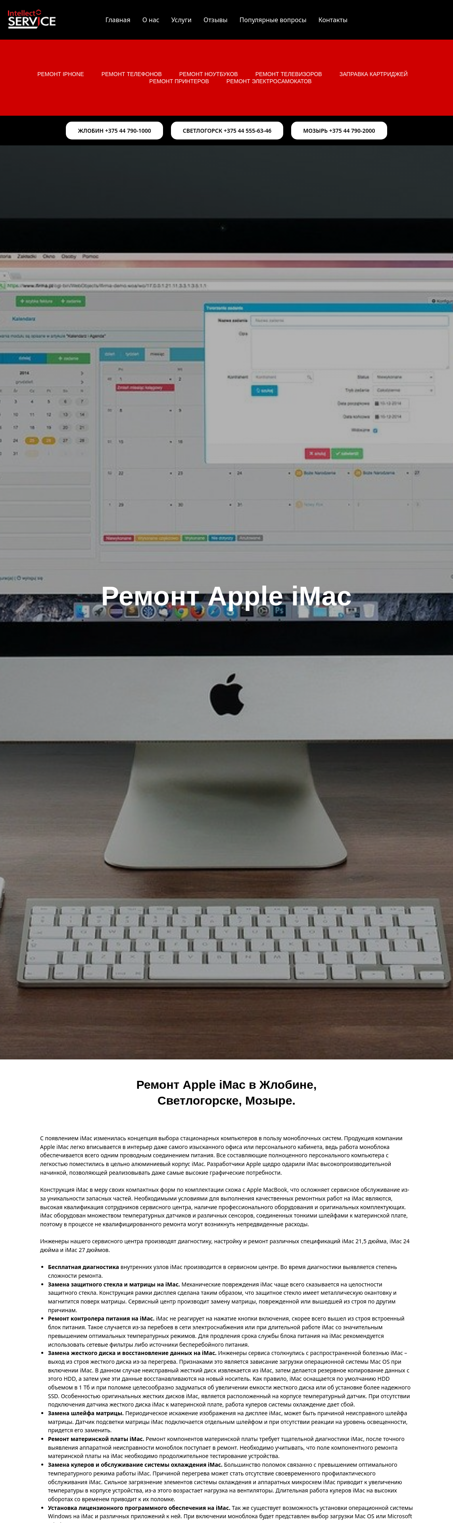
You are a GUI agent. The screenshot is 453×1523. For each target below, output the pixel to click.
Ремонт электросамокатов (269, 81)
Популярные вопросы (273, 19)
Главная (118, 19)
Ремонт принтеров (179, 81)
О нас (150, 19)
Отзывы (215, 19)
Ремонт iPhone (60, 74)
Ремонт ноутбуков (208, 74)
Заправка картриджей (374, 74)
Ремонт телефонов (132, 74)
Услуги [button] (181, 19)
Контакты (333, 19)
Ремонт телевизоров (288, 74)
